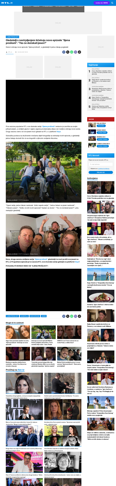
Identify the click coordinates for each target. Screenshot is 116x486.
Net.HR (71, 3)
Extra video (61, 3)
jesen (44, 316)
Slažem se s (100, 168)
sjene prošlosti (12, 316)
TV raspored (47, 3)
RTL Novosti (94, 155)
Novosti (27, 3)
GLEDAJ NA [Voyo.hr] (102, 3)
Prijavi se (101, 172)
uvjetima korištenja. (104, 168)
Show (91, 119)
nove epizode (35, 316)
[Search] (112, 3)
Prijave (80, 3)
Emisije (36, 3)
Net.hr (21, 370)
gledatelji (24, 316)
